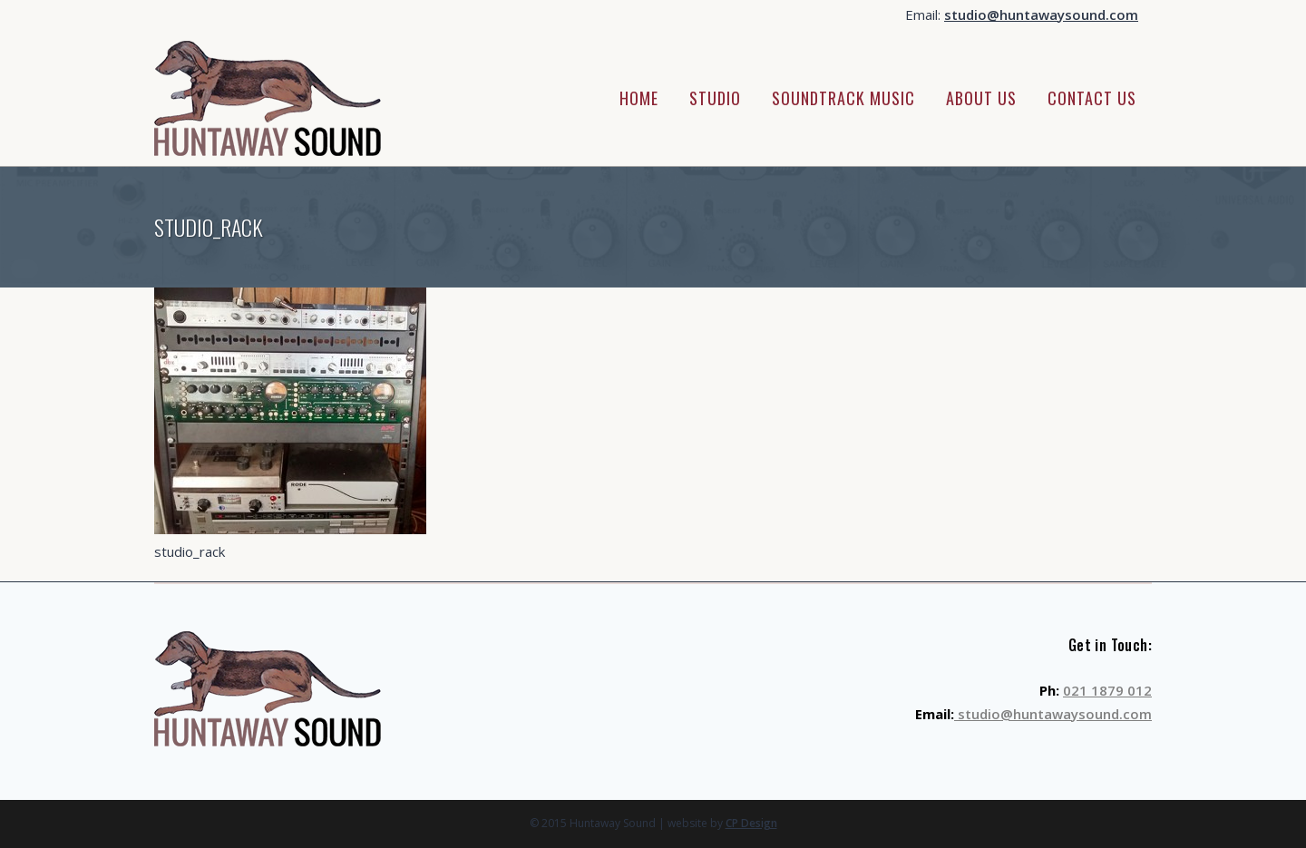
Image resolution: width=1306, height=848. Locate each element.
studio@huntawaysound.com (1041, 14)
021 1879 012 (1107, 690)
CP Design (751, 823)
